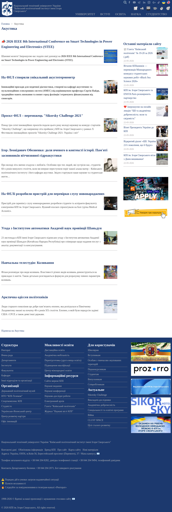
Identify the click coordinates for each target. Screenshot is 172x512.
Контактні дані (9, 449)
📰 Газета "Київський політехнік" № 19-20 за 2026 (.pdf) (138, 53)
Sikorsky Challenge (97, 395)
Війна (91, 415)
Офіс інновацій (9, 421)
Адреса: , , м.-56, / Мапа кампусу (48, 453)
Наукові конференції (55, 391)
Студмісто (6, 406)
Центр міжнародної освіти (58, 370)
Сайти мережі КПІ (54, 381)
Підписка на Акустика (12, 330)
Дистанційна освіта (55, 350)
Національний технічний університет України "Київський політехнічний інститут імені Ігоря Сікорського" (38, 8)
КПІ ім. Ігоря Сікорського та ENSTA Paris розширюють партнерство (138, 94)
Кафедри (5, 375)
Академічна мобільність (57, 355)
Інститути (6, 365)
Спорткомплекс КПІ (11, 401)
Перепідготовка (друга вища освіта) (63, 360)
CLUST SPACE (95, 420)
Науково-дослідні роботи (57, 396)
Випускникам (95, 379)
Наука (136, 14)
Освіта (120, 14)
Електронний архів (54, 401)
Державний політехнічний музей (18, 391)
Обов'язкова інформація (30, 449)
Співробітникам (96, 384)
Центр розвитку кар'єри (13, 416)
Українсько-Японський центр (16, 411)
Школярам (93, 350)
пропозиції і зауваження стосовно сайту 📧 (53, 499)
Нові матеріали (90, 449)
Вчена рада (7, 355)
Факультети (7, 370)
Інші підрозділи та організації (16, 380)
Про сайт (62, 449)
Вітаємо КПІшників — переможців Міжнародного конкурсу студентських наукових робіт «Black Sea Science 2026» (137, 74)
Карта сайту (75, 449)
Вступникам (94, 355)
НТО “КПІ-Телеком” (11, 396)
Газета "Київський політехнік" (60, 406)
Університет (85, 14)
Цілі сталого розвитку (99, 425)
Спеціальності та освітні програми (106, 410)
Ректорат (5, 350)
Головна (5, 23)
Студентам (93, 374)
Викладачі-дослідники (99, 400)
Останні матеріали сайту (142, 44)
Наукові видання (53, 386)
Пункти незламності (15, 483)
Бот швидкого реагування (68, 468)
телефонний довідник (109, 460)
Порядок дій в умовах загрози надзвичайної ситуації (32, 479)
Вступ (105, 14)
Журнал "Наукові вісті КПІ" (59, 411)
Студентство (156, 14)
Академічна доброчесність (101, 405)
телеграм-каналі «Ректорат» (52, 487)
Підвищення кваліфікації (57, 365)
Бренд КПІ (50, 449)
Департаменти (8, 360)
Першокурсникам (97, 369)
